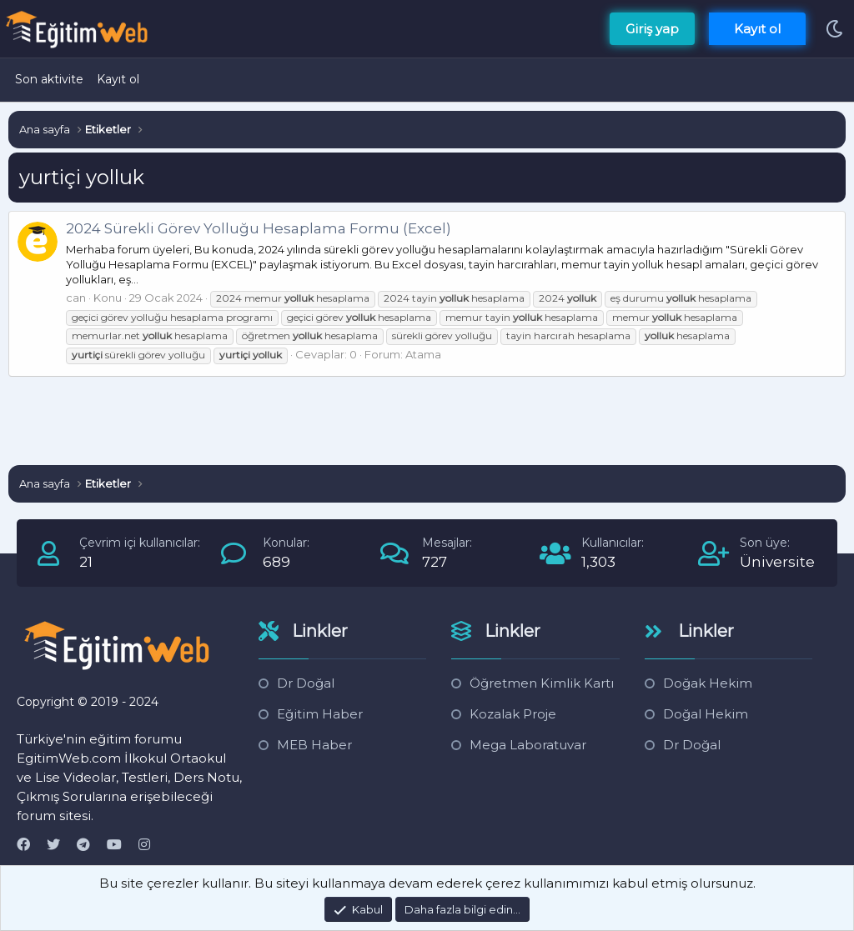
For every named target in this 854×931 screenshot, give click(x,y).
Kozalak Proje (513, 714)
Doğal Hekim (705, 714)
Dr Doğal (305, 683)
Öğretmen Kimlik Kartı (542, 683)
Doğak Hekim (707, 683)
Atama (423, 354)
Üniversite (777, 561)
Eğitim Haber (320, 714)
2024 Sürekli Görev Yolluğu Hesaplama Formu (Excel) (258, 228)
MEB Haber (314, 745)
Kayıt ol (118, 79)
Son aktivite (49, 79)
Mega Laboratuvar (528, 745)
